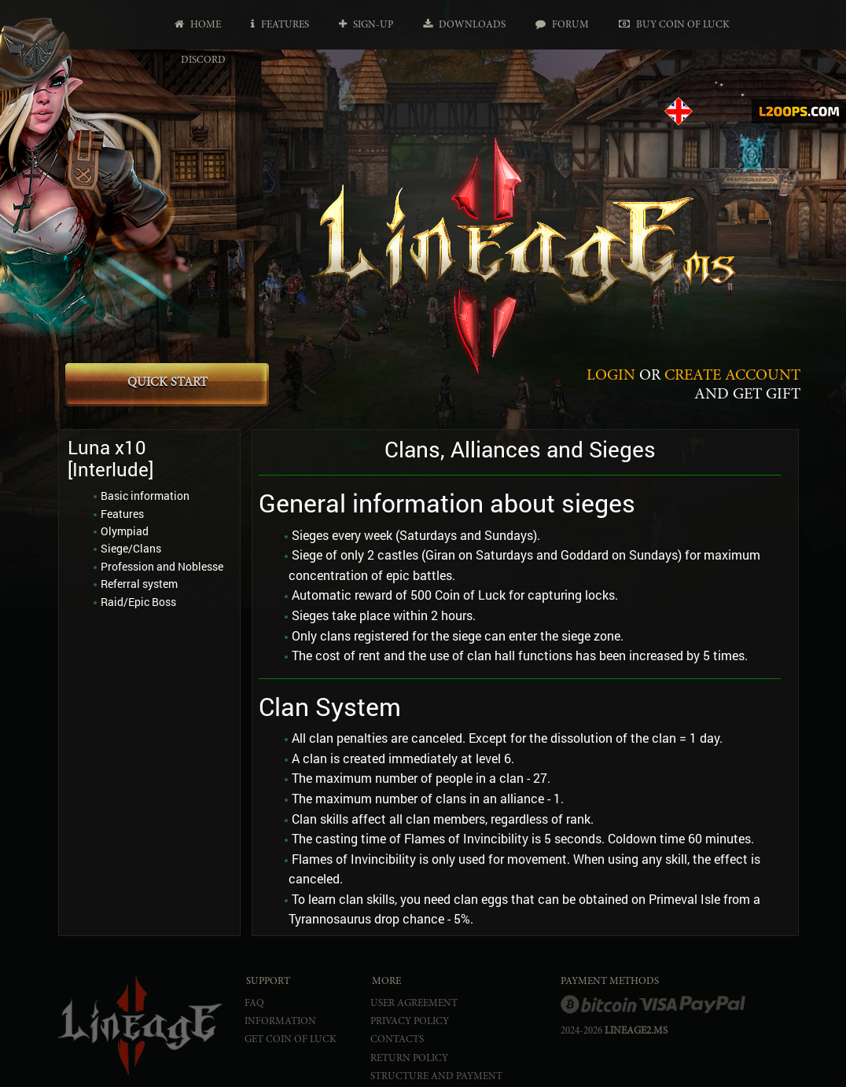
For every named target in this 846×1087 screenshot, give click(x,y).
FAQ (254, 1004)
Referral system (139, 583)
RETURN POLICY (409, 1059)
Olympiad (125, 530)
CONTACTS (397, 1040)
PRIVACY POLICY (409, 1022)
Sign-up (366, 25)
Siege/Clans (131, 548)
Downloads (464, 25)
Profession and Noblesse (162, 566)
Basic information (145, 495)
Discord (203, 61)
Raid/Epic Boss (138, 601)
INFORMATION (280, 1022)
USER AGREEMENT (414, 1004)
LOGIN (611, 376)
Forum (562, 25)
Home (198, 25)
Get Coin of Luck (291, 1040)
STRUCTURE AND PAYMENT (436, 1077)
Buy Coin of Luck (674, 25)
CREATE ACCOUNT (732, 376)
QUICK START (167, 382)
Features (280, 25)
